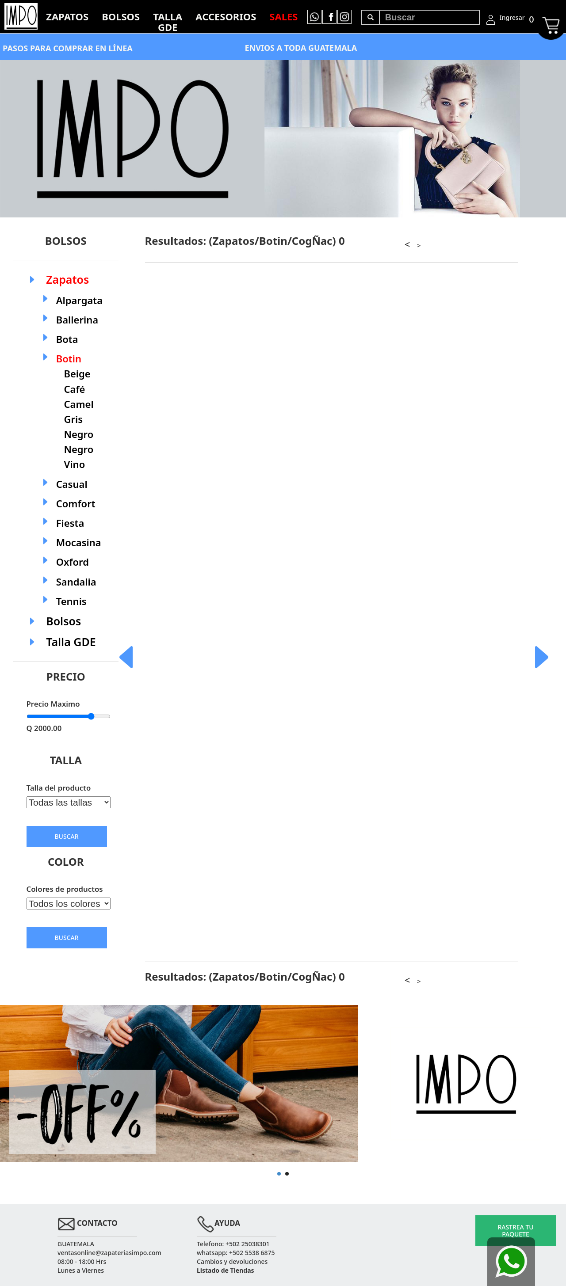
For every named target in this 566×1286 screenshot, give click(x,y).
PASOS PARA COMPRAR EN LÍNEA (68, 48)
